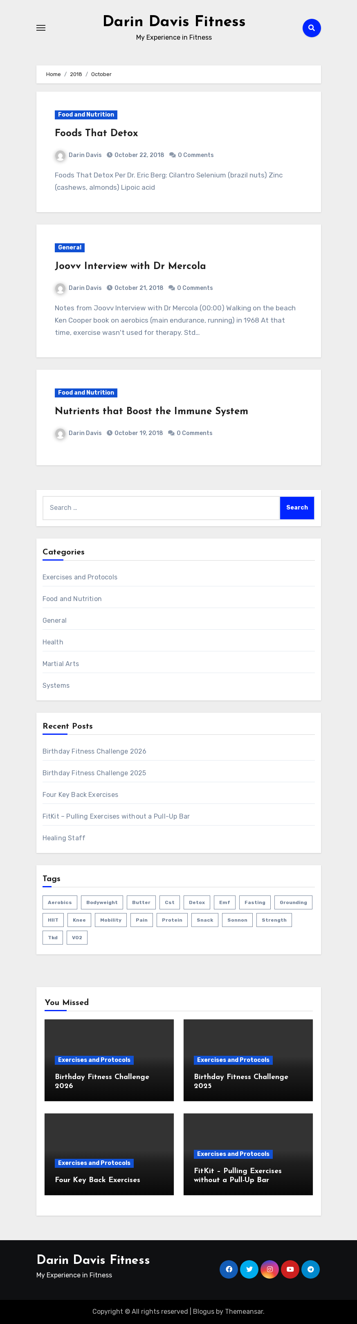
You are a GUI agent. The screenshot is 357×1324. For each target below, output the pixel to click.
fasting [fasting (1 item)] (255, 902)
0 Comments (196, 155)
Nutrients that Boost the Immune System (151, 412)
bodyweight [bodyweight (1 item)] (102, 902)
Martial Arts (61, 664)
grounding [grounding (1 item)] (293, 902)
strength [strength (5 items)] (274, 920)
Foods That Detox (96, 134)
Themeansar (244, 1311)
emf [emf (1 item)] (224, 902)
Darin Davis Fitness (173, 22)
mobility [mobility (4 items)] (110, 920)
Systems (56, 685)
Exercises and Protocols (80, 577)
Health (53, 642)
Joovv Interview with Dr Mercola (130, 267)
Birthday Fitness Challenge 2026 (95, 751)
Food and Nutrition (86, 114)
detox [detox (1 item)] (197, 902)
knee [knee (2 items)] (79, 920)
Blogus (203, 1311)
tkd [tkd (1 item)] (53, 937)
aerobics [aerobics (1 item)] (60, 902)
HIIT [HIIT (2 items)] (53, 920)
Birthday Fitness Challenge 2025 (94, 773)
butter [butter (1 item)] (141, 902)
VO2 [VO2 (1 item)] (77, 937)
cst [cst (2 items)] (170, 902)
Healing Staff (64, 838)
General (69, 247)
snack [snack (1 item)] (205, 920)
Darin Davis (78, 155)
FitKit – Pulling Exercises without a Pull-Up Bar (116, 816)
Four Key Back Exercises (81, 795)
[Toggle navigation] (40, 28)
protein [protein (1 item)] (172, 920)
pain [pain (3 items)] (142, 920)
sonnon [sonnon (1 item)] (237, 920)
